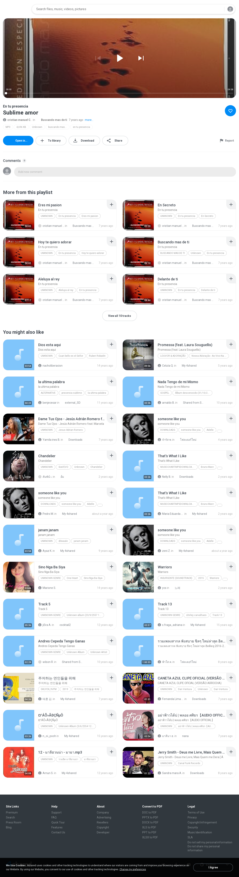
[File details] (18, 215)
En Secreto (207, 216)
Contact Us (58, 832)
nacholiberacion (50, 365)
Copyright (103, 827)
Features (57, 827)
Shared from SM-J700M (71, 662)
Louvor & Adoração (173, 355)
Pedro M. (46, 513)
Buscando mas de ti (52, 119)
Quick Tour (58, 822)
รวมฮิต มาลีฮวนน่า (68, 759)
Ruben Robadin (97, 355)
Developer (103, 832)
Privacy (192, 817)
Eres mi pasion (90, 216)
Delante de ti (208, 290)
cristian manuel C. (17, 119)
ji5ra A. (44, 624)
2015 (201, 578)
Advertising (104, 817)
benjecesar (47, 402)
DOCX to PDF (150, 822)
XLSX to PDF (150, 837)
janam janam (81, 541)
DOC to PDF (149, 812)
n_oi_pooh (47, 736)
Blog (9, 827)
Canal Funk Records (189, 763)
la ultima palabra (97, 393)
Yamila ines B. (49, 439)
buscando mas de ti (59, 127)
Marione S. (47, 587)
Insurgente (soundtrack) (176, 578)
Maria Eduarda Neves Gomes (171, 513)
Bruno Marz (207, 467)
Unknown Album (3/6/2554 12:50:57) (77, 726)
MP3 (8, 127)
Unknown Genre (170, 615)
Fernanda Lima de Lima (171, 699)
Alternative (48, 393)
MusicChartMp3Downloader (178, 467)
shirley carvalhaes (196, 615)
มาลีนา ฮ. (166, 736)
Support (56, 812)
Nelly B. (164, 476)
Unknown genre (51, 578)
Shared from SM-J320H (192, 402)
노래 (175, 587)
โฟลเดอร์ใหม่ (186, 439)
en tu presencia (81, 127)
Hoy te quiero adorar (93, 253)
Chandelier (96, 467)
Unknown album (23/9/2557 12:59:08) (85, 615)
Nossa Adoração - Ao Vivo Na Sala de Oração (210, 355)
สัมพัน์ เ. (45, 476)
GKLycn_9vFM (49, 689)
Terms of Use (196, 812)
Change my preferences (133, 869)
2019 (65, 689)
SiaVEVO (63, 467)
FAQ (54, 817)
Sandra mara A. (170, 773)
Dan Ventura (185, 689)
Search (10, 817)
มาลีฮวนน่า (90, 759)
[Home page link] (16, 9)
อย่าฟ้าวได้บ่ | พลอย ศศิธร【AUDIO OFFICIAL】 (196, 726)
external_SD (70, 402)
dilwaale (63, 541)
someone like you (191, 430)
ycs (162, 587)
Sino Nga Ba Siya (93, 578)
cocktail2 (63, 624)
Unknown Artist (98, 652)
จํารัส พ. (165, 439)
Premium (12, 812)
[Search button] (219, 9)
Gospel (164, 393)
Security (193, 827)
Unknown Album (75, 652)
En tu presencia (67, 216)
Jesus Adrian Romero (71, 430)
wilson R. (46, 662)
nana (183, 736)
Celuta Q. (165, 365)
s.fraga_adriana (170, 624)
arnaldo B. (166, 402)
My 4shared (187, 365)
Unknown (37, 127)
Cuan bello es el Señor (71, 355)
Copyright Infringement (202, 822)
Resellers (102, 822)
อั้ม (60, 476)
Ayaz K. (45, 550)
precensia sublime (72, 393)
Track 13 (217, 615)
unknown (47, 541)
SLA (190, 837)
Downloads (73, 439)
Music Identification (200, 832)
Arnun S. (45, 773)
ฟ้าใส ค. (165, 662)
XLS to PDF (149, 827)
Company (103, 812)
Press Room (13, 822)
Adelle (210, 430)
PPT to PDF (149, 832)
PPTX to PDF (150, 817)
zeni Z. (164, 550)
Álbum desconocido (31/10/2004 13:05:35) (193, 393)
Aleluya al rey (66, 290)
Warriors (214, 578)
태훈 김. (45, 699)
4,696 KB (21, 127)
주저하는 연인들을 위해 (86, 689)
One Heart (72, 578)
